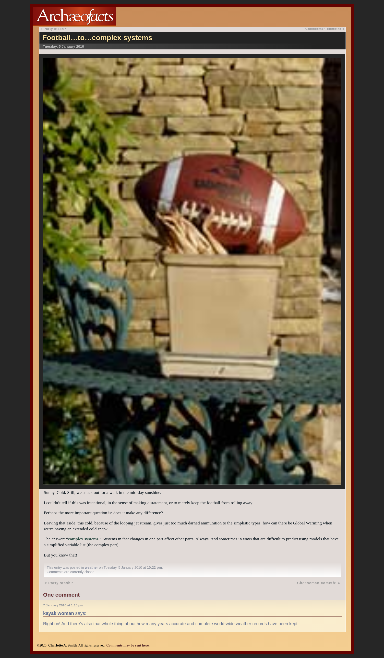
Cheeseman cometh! (323, 29)
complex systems (83, 538)
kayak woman (58, 613)
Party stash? (55, 29)
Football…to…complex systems (97, 38)
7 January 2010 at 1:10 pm (63, 605)
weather (91, 567)
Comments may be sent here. (128, 645)
